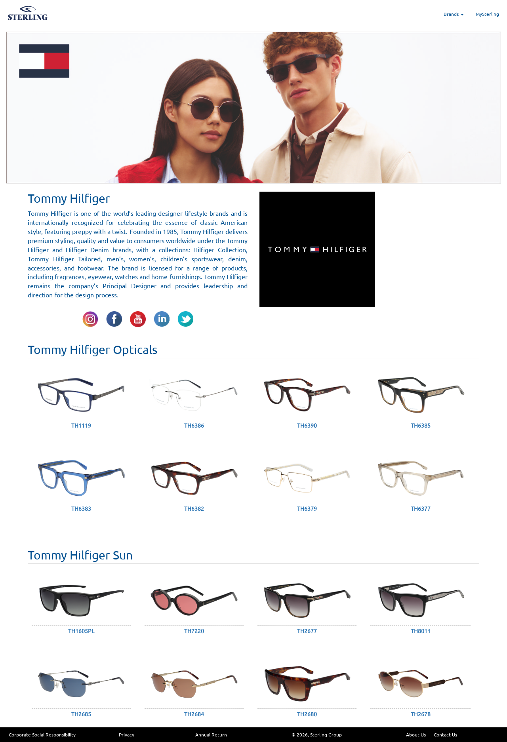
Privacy (126, 734)
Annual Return (211, 734)
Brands (454, 14)
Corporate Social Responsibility (42, 734)
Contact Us (445, 734)
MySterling (487, 14)
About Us (416, 734)
